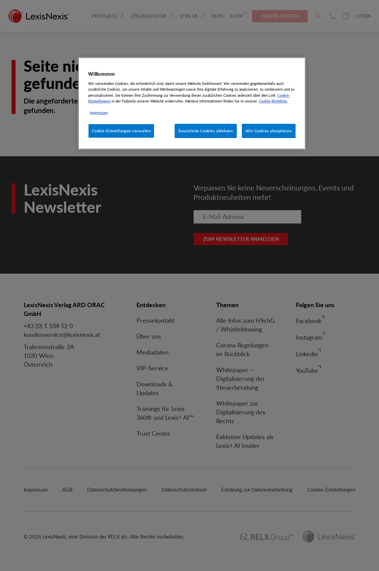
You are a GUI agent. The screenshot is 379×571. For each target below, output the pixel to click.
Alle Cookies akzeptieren (269, 131)
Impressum (99, 112)
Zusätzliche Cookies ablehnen (205, 131)
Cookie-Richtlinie (273, 101)
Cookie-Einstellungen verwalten (121, 131)
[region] (191, 103)
